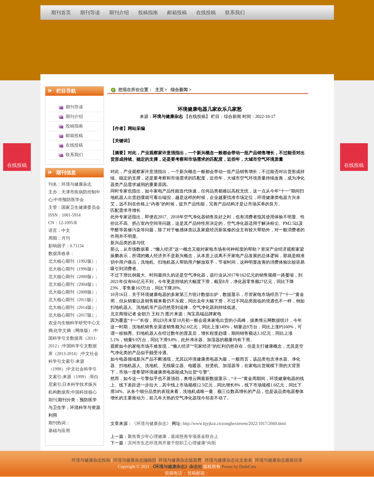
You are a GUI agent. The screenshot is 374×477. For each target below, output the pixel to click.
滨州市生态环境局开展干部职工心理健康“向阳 (172, 443)
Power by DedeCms (239, 466)
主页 (159, 89)
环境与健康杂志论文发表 (228, 460)
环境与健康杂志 (168, 116)
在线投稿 (354, 165)
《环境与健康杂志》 (151, 423)
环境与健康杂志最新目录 (278, 460)
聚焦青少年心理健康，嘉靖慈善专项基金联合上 (173, 436)
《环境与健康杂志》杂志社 (176, 466)
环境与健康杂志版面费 (180, 460)
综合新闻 (179, 89)
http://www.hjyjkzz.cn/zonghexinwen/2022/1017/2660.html (234, 423)
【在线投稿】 (197, 116)
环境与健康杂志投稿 (91, 460)
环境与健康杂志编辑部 (134, 460)
